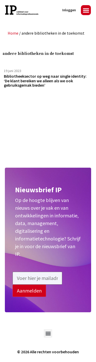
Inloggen (69, 10)
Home (13, 33)
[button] (86, 10)
